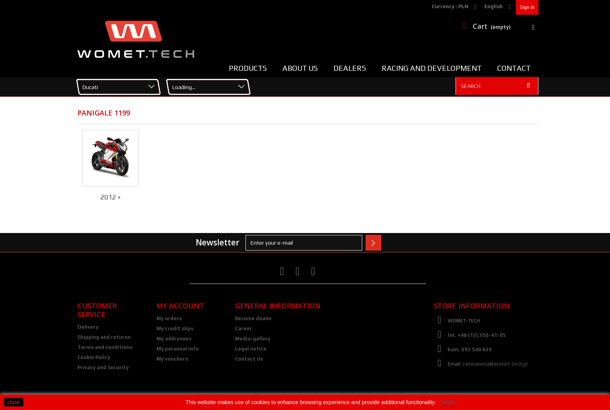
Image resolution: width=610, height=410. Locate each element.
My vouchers (172, 359)
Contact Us (249, 359)
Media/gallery (252, 339)
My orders (169, 318)
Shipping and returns (103, 337)
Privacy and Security (103, 367)
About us (300, 68)
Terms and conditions (104, 347)
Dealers (349, 68)
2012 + (110, 197)
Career (243, 328)
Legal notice (250, 349)
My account (180, 305)
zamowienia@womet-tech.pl (495, 364)
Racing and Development (432, 68)
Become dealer (253, 318)
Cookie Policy (93, 357)
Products (248, 68)
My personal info (177, 349)
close (13, 402)
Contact (514, 68)
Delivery (87, 327)
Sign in (527, 7)
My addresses (173, 339)
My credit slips (174, 328)
